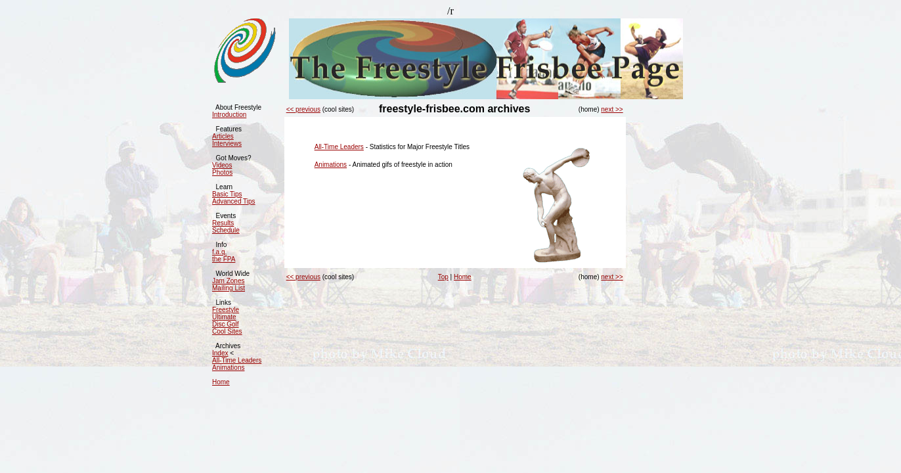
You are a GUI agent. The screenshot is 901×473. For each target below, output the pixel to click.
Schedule (226, 230)
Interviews (227, 143)
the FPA (223, 259)
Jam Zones (228, 280)
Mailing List (228, 288)
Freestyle (225, 309)
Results (223, 223)
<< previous (303, 109)
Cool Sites (227, 331)
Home (221, 382)
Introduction (229, 114)
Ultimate (224, 317)
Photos (222, 172)
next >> (612, 109)
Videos (222, 165)
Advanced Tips (233, 201)
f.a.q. (219, 252)
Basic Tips (227, 194)
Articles (223, 136)
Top (443, 277)
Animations (228, 367)
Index (220, 353)
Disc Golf (225, 324)
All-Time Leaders (236, 360)
